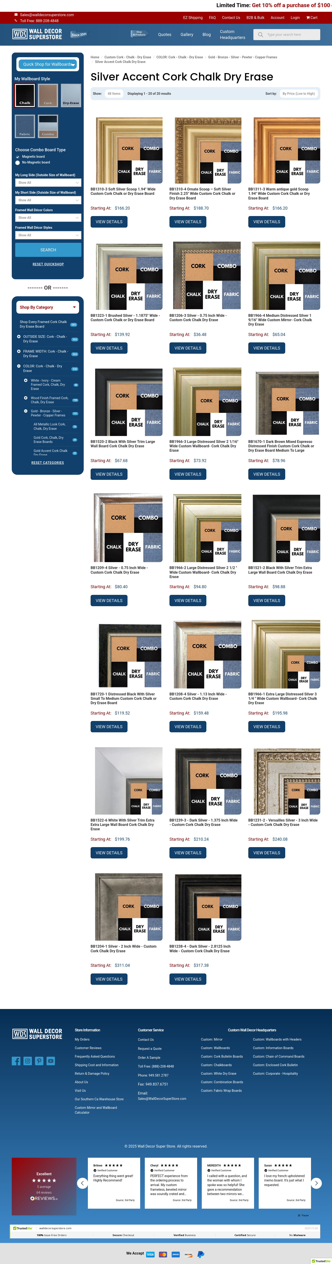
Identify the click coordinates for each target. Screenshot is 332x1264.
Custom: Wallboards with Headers (277, 1039)
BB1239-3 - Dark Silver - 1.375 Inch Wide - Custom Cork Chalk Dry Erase (203, 822)
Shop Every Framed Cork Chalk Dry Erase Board (48, 324)
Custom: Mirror (211, 1039)
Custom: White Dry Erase (218, 1073)
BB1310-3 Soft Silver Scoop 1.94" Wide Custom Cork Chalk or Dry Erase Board (123, 191)
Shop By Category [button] (36, 307)
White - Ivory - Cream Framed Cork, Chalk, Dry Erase (54, 385)
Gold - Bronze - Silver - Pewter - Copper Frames (54, 413)
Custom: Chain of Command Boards (278, 1056)
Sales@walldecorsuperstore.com (43, 15)
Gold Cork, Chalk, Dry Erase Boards (55, 440)
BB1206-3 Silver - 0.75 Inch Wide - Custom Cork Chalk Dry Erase (198, 317)
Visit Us (80, 1090)
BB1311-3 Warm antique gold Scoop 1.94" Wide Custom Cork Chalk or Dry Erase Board (279, 193)
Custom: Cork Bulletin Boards (222, 1056)
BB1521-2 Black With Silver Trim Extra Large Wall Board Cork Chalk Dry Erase (280, 570)
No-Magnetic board (36, 162)
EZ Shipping (193, 17)
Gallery (187, 34)
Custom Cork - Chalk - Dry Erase (127, 57)
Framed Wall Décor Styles (33, 227)
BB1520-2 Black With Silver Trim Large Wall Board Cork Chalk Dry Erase (123, 443)
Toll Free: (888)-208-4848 (156, 1066)
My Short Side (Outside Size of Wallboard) (45, 192)
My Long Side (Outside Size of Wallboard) (45, 175)
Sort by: (271, 93)
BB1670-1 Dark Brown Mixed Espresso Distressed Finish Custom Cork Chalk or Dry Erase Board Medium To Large (281, 446)
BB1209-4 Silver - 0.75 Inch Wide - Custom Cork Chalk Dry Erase (119, 570)
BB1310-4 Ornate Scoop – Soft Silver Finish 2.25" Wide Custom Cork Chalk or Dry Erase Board (202, 193)
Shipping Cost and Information (97, 1065)
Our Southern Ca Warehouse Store (99, 1099)
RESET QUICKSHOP (48, 264)
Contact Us (231, 17)
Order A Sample (149, 1057)
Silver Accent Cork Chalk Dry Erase (120, 62)
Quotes (164, 34)
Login (295, 17)
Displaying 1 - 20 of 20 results (149, 93)
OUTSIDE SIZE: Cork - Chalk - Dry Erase (50, 339)
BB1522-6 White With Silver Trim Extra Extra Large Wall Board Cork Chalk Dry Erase (122, 824)
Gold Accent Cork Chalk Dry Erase (55, 453)
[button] (47, 64)
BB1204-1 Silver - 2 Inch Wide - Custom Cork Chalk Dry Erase (124, 948)
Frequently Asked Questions (95, 1056)
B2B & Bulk (255, 17)
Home (95, 57)
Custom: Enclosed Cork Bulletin (275, 1065)
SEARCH (48, 249)
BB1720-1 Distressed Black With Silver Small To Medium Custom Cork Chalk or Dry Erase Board (124, 698)
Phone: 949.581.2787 (153, 1075)
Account (277, 17)
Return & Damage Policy (92, 1073)
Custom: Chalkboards (216, 1065)
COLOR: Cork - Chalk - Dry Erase (50, 368)
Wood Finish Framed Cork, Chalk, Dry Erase (54, 400)
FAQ (212, 17)
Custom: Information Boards (273, 1048)
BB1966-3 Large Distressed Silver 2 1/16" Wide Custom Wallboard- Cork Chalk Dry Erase (203, 446)
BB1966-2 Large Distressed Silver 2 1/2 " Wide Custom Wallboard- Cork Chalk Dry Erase (203, 572)
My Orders (82, 1039)
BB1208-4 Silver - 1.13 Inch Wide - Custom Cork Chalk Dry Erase (198, 696)
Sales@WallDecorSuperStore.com (162, 1099)
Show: (97, 93)
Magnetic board (33, 156)
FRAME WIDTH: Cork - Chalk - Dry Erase (50, 353)
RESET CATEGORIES (47, 463)
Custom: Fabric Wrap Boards (221, 1090)
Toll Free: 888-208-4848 (36, 21)
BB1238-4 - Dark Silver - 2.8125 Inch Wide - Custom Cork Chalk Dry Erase (200, 948)
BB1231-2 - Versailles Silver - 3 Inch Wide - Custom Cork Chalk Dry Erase (283, 822)
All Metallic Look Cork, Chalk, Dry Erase (55, 426)
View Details (109, 221)
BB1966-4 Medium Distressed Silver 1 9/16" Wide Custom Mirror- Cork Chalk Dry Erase (280, 319)
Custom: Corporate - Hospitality (275, 1073)
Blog (206, 34)
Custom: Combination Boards (222, 1082)
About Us (81, 1082)
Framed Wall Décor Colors (34, 210)
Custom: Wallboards (215, 1048)
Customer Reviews (88, 1048)
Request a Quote (150, 1048)
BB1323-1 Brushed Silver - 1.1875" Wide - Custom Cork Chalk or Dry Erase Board (125, 317)
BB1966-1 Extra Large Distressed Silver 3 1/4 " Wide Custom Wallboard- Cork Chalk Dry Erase (282, 698)
